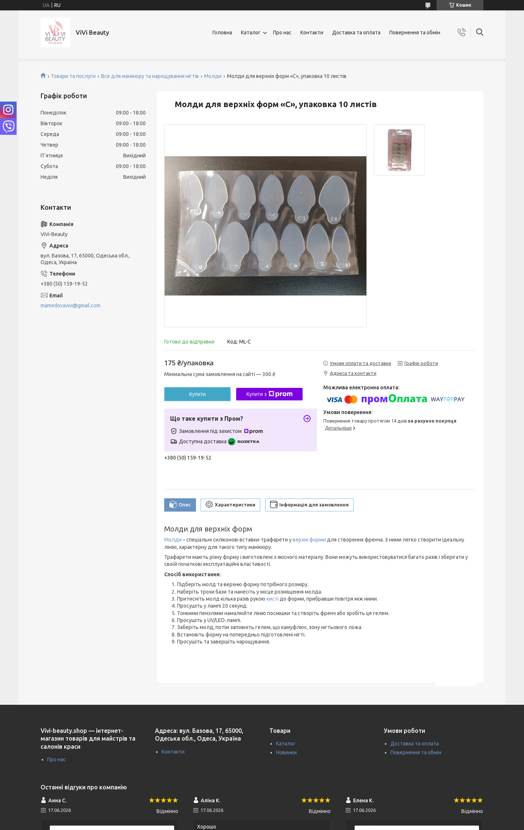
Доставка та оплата (356, 32)
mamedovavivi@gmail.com (70, 305)
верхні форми (309, 540)
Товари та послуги (73, 76)
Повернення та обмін (414, 32)
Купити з (269, 394)
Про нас (282, 32)
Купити (197, 394)
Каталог (251, 32)
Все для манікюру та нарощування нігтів (150, 76)
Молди (212, 76)
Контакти (311, 32)
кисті (272, 599)
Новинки (286, 752)
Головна (222, 32)
